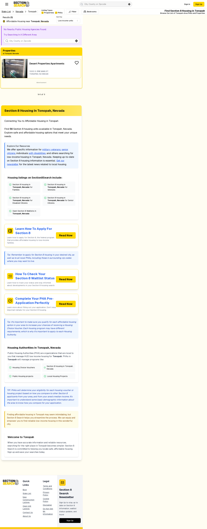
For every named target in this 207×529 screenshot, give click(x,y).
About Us (27, 516)
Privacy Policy (46, 493)
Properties (47, 13)
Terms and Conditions (47, 487)
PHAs (59, 13)
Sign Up (198, 4)
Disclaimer (47, 505)
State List (6, 11)
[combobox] (68, 20)
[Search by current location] (129, 4)
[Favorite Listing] (77, 63)
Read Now (65, 235)
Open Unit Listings (27, 507)
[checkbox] (42, 13)
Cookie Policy (46, 500)
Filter (72, 11)
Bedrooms (90, 11)
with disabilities (37, 153)
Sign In (187, 4)
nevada (19, 11)
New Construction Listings (28, 499)
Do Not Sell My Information (48, 511)
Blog (25, 490)
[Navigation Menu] (7, 4)
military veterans (51, 149)
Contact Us (28, 512)
